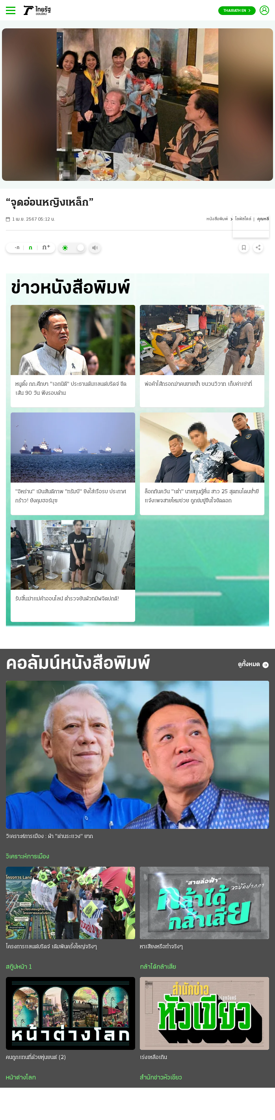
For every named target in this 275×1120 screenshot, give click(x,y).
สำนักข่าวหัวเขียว (161, 1078)
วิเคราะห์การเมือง (27, 857)
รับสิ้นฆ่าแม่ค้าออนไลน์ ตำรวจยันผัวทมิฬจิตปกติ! (67, 599)
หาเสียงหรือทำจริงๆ (161, 947)
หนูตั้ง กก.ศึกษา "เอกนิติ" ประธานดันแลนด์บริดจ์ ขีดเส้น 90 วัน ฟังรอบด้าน (70, 388)
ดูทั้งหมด (253, 665)
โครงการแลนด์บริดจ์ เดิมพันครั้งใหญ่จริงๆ (51, 947)
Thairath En (237, 11)
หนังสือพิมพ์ (217, 219)
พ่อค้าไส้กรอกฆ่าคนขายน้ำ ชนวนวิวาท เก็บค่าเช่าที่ (198, 384)
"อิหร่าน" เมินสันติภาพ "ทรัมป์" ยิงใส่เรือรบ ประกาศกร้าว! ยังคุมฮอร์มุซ (70, 496)
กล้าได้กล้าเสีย (158, 967)
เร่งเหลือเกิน (153, 1058)
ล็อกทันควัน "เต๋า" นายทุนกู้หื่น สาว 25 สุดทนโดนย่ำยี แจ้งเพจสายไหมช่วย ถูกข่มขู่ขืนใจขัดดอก (202, 496)
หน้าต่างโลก (21, 1078)
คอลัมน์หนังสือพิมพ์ (78, 664)
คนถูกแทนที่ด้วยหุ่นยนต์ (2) (36, 1058)
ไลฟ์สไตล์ (243, 219)
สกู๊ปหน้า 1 (19, 967)
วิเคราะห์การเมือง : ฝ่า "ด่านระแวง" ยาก (49, 837)
